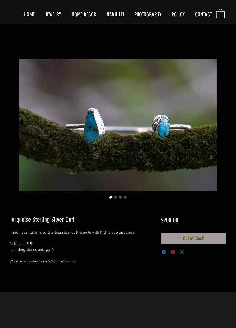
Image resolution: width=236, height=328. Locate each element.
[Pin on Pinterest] (173, 252)
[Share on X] (191, 252)
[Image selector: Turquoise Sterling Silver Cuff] (110, 197)
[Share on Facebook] (164, 252)
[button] (220, 13)
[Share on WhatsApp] (182, 252)
